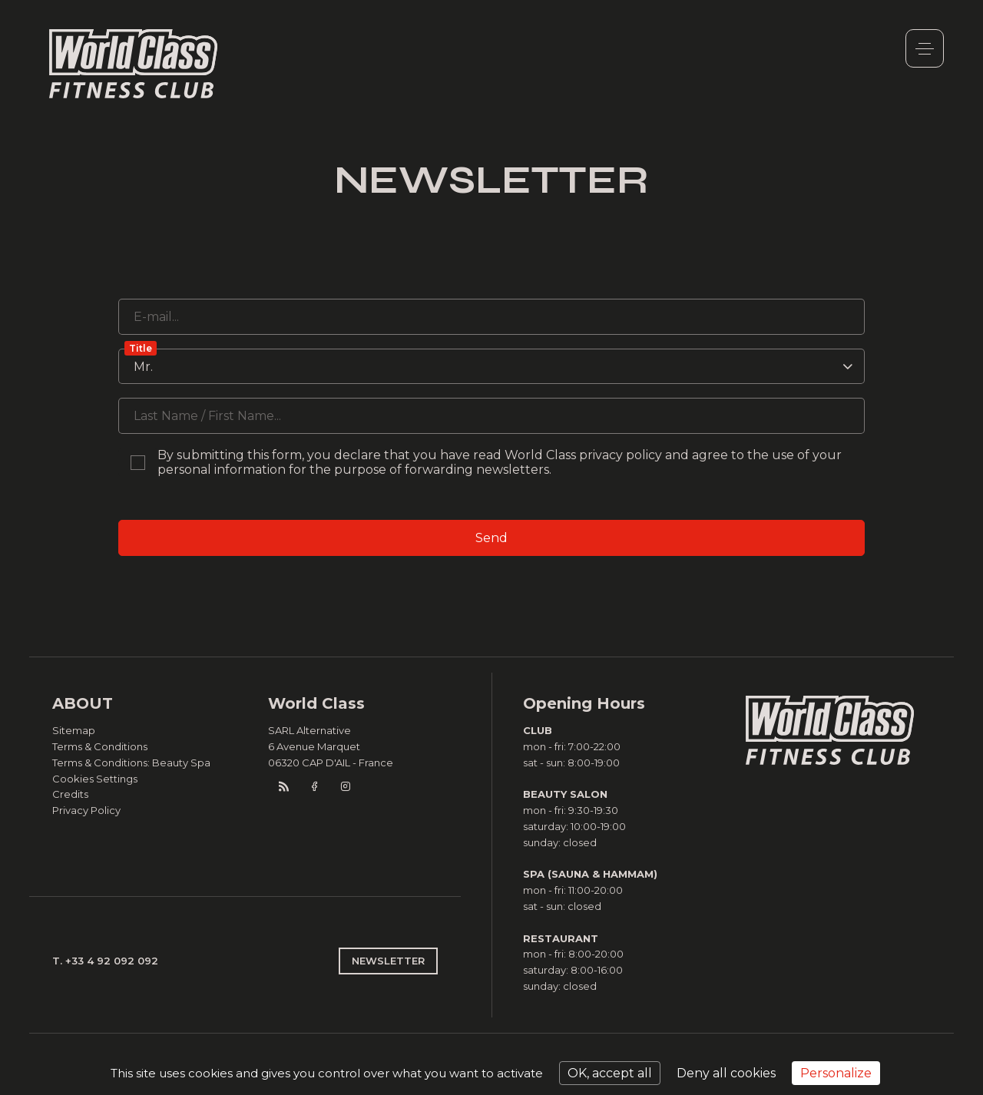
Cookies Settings (94, 778)
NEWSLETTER (388, 960)
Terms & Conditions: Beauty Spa (131, 762)
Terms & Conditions (99, 746)
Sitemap (73, 730)
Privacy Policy (86, 810)
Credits (70, 794)
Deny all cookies (726, 1073)
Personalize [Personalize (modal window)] (836, 1073)
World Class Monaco (133, 63)
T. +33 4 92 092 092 (105, 960)
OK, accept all (610, 1073)
